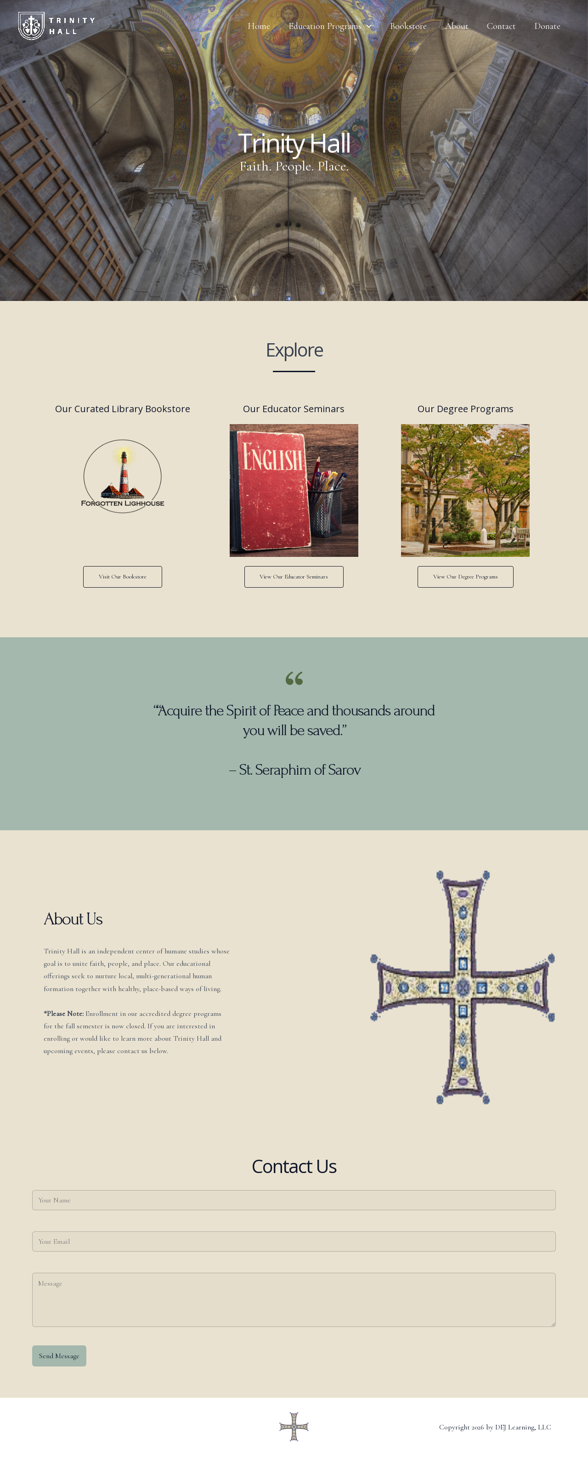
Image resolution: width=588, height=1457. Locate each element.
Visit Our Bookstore (122, 577)
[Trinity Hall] (56, 25)
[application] (367, 26)
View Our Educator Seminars (294, 577)
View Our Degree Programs (465, 577)
